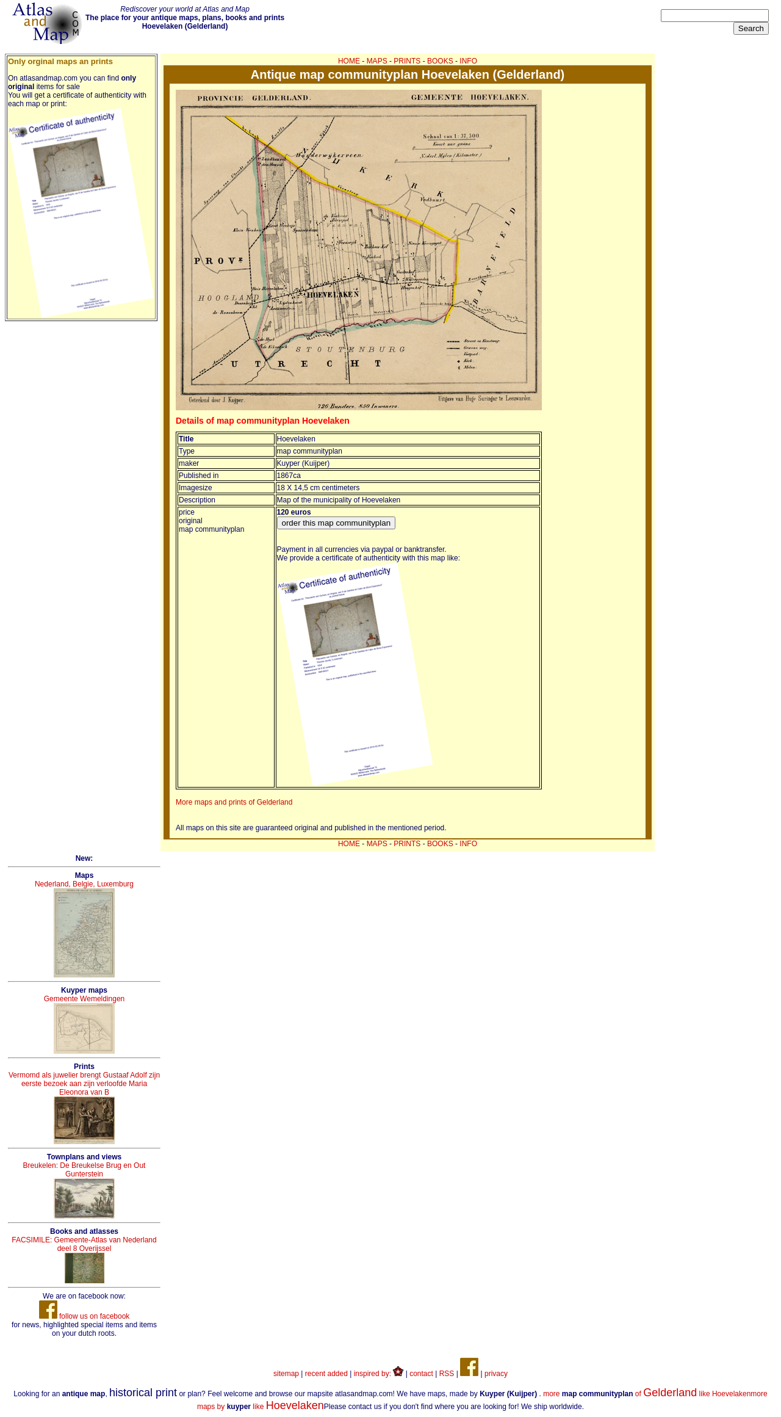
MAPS (377, 61)
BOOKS (440, 61)
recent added (326, 1373)
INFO (468, 61)
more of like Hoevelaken (646, 1394)
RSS (447, 1373)
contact (421, 1373)
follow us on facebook (84, 1316)
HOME (349, 61)
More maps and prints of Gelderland (234, 802)
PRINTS (407, 61)
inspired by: (379, 1373)
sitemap (286, 1373)
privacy (496, 1373)
